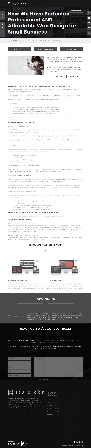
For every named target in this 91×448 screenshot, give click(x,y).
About (31, 11)
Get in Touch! (2, 29)
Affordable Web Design (44, 11)
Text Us (71, 49)
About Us (19, 49)
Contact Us (73, 76)
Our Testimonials (57, 76)
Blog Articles (16, 41)
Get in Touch (76, 11)
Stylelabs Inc (69, 445)
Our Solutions (61, 11)
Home (9, 41)
